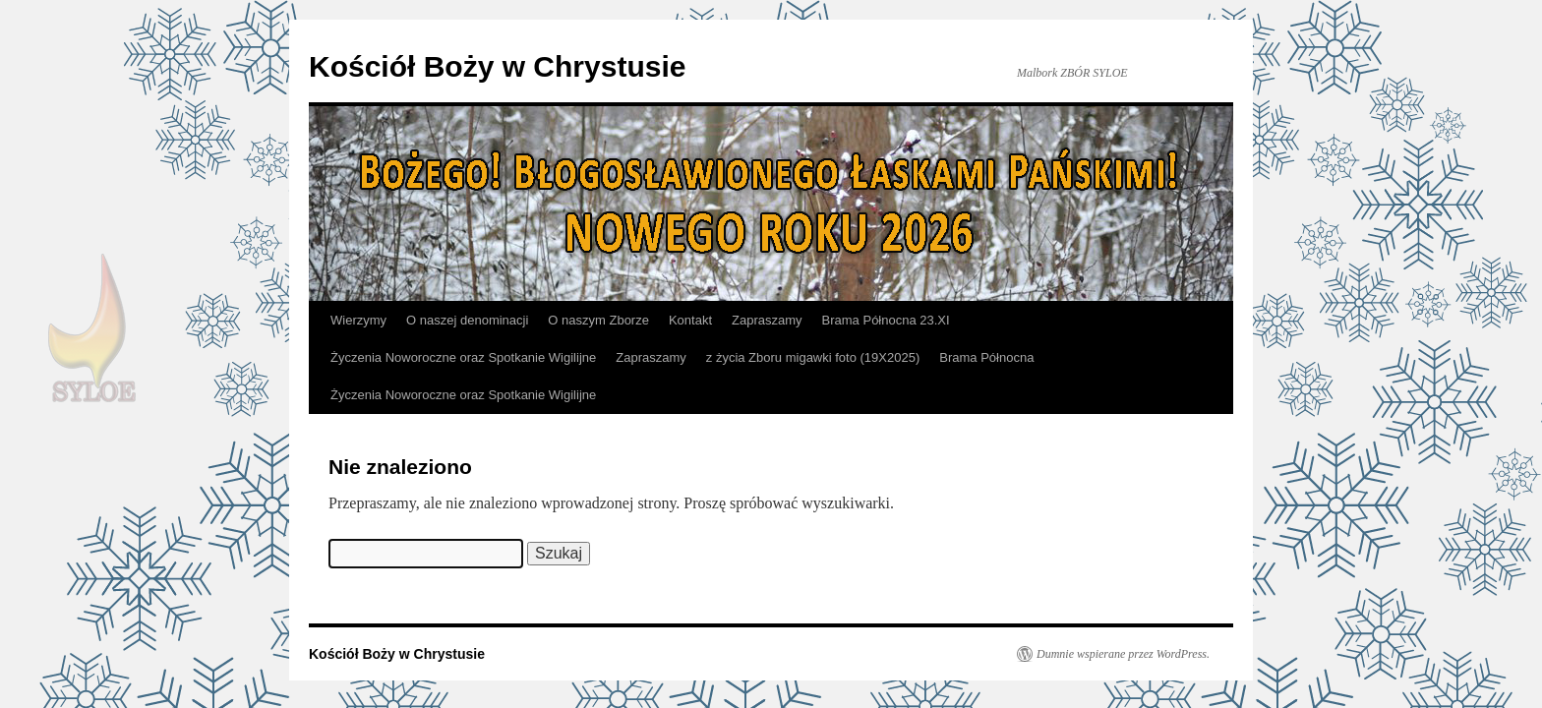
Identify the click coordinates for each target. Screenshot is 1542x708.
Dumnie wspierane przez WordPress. (1123, 654)
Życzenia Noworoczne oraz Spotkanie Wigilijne (463, 357)
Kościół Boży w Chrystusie (497, 66)
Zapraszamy (767, 320)
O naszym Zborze (598, 320)
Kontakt (690, 320)
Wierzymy (358, 320)
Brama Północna (986, 357)
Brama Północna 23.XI (886, 320)
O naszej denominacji (467, 320)
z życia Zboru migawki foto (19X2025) (812, 357)
